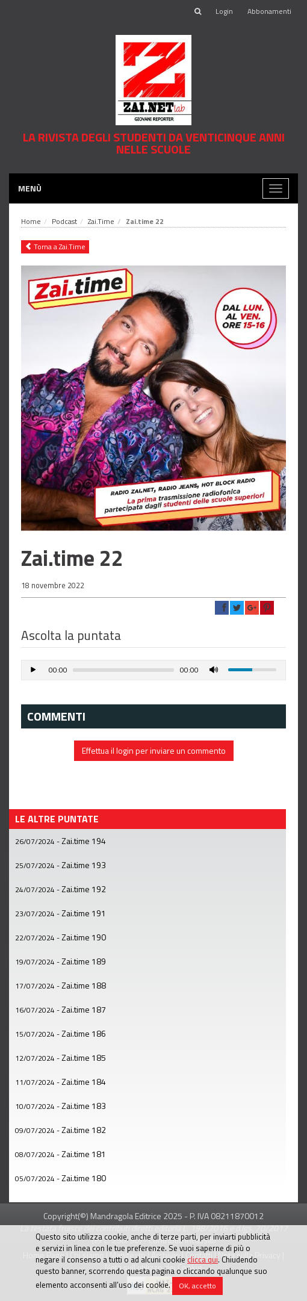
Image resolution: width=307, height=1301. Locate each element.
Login (224, 11)
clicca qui (202, 1259)
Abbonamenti (269, 11)
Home (31, 221)
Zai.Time (101, 221)
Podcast (64, 221)
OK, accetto (197, 1285)
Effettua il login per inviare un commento (154, 750)
